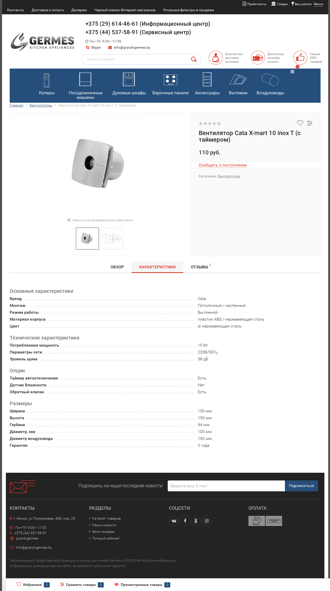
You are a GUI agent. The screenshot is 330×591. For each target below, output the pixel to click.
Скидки (282, 4)
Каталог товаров (106, 518)
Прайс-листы (256, 4)
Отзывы (201, 266)
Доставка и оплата (48, 10)
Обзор (117, 267)
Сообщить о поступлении (223, 165)
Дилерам (79, 10)
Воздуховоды (270, 82)
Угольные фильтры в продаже (188, 10)
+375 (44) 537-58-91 (28, 533)
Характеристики (157, 267)
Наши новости (104, 525)
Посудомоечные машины (85, 84)
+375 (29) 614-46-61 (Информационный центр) (147, 24)
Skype (93, 47)
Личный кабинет (106, 538)
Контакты (15, 10)
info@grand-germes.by (132, 47)
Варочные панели (170, 82)
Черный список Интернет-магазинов (124, 10)
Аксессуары (207, 82)
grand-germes (24, 538)
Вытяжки (237, 82)
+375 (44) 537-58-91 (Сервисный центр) (138, 32)
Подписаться (301, 485)
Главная (16, 105)
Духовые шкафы (129, 82)
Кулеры (46, 82)
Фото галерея (103, 532)
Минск (318, 4)
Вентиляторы (41, 105)
